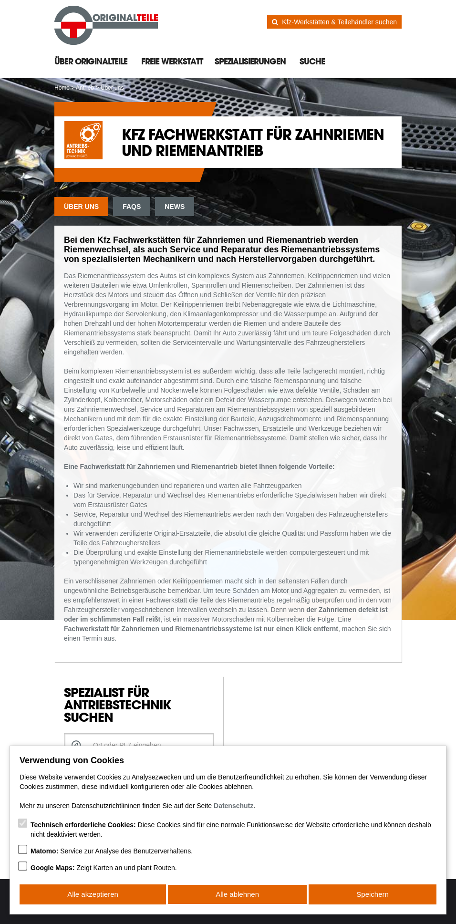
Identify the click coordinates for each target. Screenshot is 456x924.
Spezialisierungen (250, 61)
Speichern (373, 895)
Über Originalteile (90, 61)
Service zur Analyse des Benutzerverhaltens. (112, 852)
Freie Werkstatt (172, 61)
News (175, 206)
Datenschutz (233, 806)
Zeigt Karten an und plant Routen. (104, 868)
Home (62, 87)
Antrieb (85, 87)
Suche (312, 61)
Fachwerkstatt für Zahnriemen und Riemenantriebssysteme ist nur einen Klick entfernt (201, 629)
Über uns (81, 206)
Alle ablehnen (237, 895)
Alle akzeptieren (92, 895)
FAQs (132, 206)
